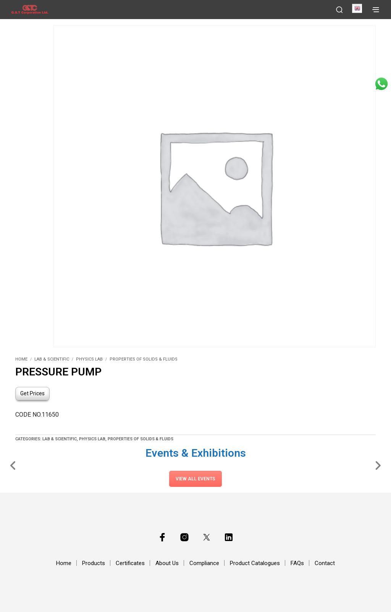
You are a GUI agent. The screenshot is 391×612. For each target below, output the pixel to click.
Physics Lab (89, 359)
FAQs (297, 563)
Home (21, 359)
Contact (325, 563)
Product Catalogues (255, 563)
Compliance (204, 563)
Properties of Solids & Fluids (144, 359)
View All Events (195, 479)
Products (93, 563)
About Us (167, 563)
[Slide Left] (13, 465)
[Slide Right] (377, 465)
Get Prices (32, 393)
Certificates (130, 563)
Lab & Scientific (51, 359)
